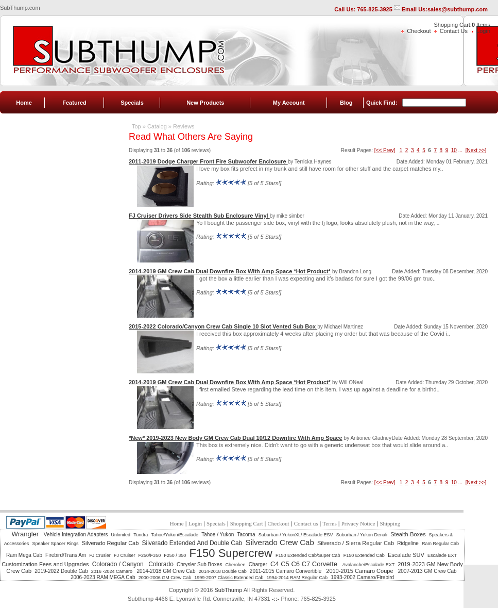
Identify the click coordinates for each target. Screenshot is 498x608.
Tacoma (246, 534)
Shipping (390, 523)
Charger (258, 564)
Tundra (140, 534)
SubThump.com (20, 8)
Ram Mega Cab (24, 555)
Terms (329, 523)
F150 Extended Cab (364, 555)
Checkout (419, 31)
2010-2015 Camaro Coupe (360, 571)
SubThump (228, 590)
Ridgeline (408, 543)
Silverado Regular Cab (110, 543)
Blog (346, 103)
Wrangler (26, 534)
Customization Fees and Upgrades (45, 564)
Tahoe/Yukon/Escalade (174, 534)
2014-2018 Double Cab (223, 571)
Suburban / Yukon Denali (361, 534)
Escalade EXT (442, 555)
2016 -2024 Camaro (112, 571)
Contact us (306, 523)
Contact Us (454, 31)
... (460, 150)
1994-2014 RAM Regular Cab (297, 577)
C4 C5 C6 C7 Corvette (304, 564)
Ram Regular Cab (440, 543)
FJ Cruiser (124, 555)
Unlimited (121, 534)
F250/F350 (150, 555)
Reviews (184, 126)
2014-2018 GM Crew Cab (166, 571)
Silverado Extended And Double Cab (192, 543)
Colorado (161, 564)
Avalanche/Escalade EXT (368, 564)
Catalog (157, 126)
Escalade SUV (406, 555)
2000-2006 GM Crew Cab (165, 577)
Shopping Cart (246, 523)
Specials (132, 103)
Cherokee (236, 564)
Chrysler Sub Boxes (199, 564)
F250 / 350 (175, 555)
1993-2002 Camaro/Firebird (362, 577)
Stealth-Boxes (407, 534)
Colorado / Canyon (118, 564)
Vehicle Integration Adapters (76, 534)
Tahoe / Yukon (217, 534)
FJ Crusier (100, 555)
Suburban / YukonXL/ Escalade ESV (296, 534)
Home (24, 103)
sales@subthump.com (457, 9)
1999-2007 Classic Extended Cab (228, 577)
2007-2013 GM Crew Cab (427, 571)
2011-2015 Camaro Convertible (286, 571)
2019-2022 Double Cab (61, 571)
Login (483, 31)
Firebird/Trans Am (65, 555)
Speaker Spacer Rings (55, 543)
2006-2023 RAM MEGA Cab (103, 577)
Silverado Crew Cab (279, 542)
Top (136, 126)
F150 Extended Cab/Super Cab (308, 555)
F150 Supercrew (230, 553)
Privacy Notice (358, 523)
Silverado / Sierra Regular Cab (355, 543)
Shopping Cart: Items (462, 25)
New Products (205, 103)
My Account (289, 103)
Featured (74, 103)
